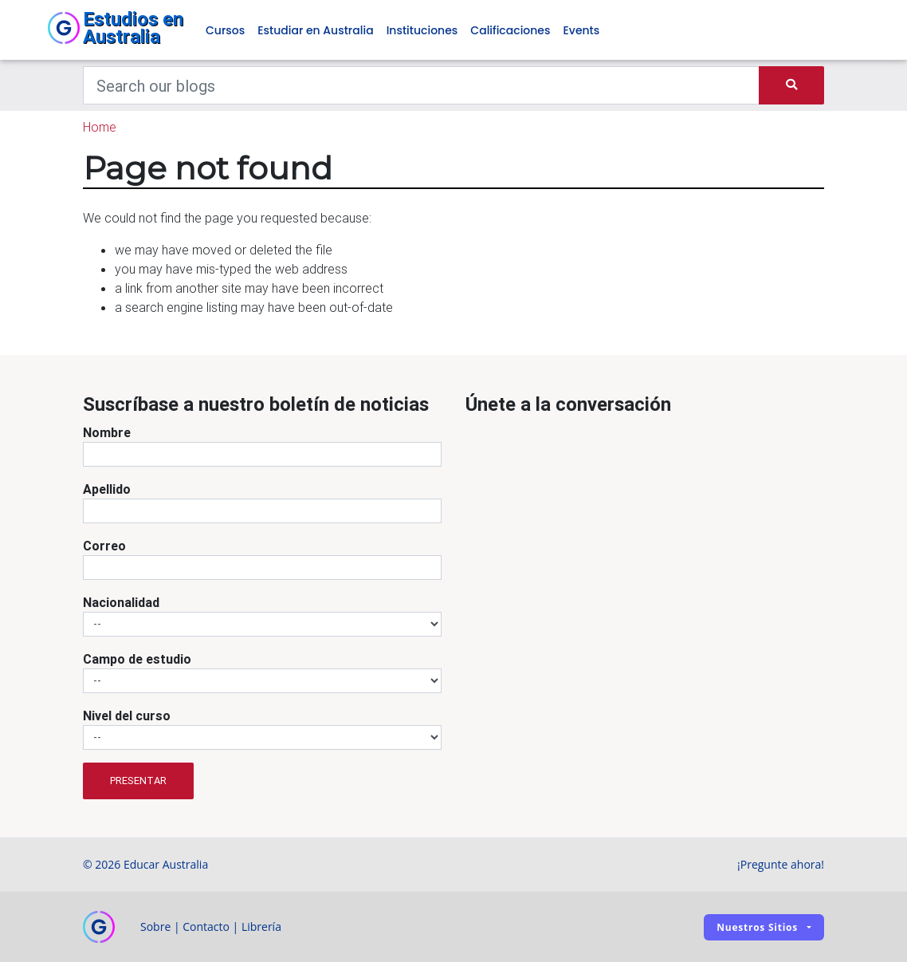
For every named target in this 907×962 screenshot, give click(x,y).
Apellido (107, 489)
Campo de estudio (137, 659)
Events (581, 30)
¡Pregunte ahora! (780, 864)
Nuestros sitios (757, 927)
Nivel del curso (127, 715)
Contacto (206, 926)
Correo (104, 546)
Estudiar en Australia (315, 30)
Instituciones (422, 30)
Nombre (107, 432)
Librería (261, 926)
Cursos (225, 30)
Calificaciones (510, 30)
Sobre (155, 926)
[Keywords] (421, 85)
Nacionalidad (121, 602)
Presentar (138, 780)
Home (99, 127)
